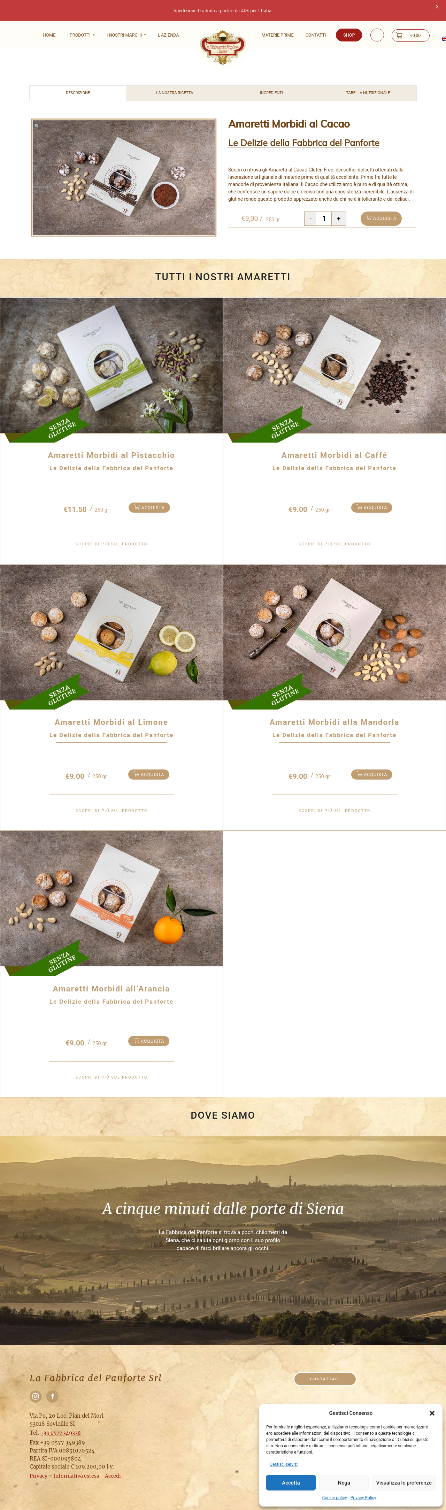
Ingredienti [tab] (271, 78)
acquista (381, 203)
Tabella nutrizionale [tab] (368, 78)
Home (49, 35)
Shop (349, 35)
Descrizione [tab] (78, 78)
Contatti (316, 35)
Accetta (291, 1483)
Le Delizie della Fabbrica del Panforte (303, 127)
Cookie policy (334, 1497)
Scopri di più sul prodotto (112, 529)
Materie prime (278, 35)
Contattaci (325, 1364)
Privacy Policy (363, 1497)
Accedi (113, 1461)
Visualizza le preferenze (404, 1483)
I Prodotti (79, 35)
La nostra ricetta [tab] (174, 78)
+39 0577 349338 (60, 1418)
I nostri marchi (125, 35)
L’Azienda (168, 35)
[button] (432, 1413)
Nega (344, 1483)
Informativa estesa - (78, 1461)
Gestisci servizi (284, 1464)
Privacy (38, 1461)
